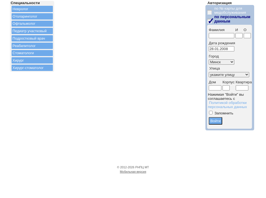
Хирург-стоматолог (28, 68)
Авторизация (219, 3)
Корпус (228, 82)
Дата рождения (222, 43)
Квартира (244, 82)
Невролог (20, 9)
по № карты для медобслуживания (230, 10)
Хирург (18, 60)
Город (214, 56)
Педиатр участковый (30, 31)
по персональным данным (232, 19)
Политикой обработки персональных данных (227, 105)
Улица (214, 68)
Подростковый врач (29, 38)
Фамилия (217, 30)
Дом (212, 82)
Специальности (25, 3)
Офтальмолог (24, 23)
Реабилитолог (24, 46)
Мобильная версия (133, 171)
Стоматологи (23, 53)
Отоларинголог (25, 16)
